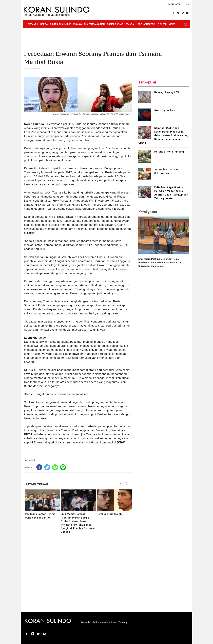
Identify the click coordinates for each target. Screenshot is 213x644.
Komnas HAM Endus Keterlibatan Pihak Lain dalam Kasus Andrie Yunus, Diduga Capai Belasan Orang (163, 135)
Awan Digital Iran (164, 110)
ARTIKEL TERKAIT (37, 484)
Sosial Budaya (115, 24)
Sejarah (130, 24)
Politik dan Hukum (60, 24)
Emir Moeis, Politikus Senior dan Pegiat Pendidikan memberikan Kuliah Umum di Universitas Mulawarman (159, 262)
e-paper (162, 24)
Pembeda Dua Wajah (109, 514)
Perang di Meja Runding (169, 151)
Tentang (122, 622)
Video (172, 24)
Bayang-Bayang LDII (166, 92)
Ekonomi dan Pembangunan (89, 24)
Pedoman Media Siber (104, 622)
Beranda (33, 24)
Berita (44, 24)
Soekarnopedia (147, 24)
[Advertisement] (78, 575)
